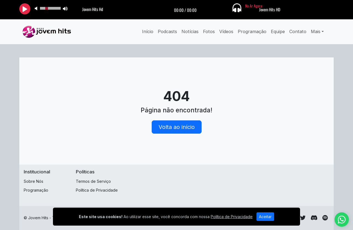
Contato (297, 31)
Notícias (190, 31)
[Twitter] (303, 218)
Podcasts (167, 31)
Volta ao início (177, 127)
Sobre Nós (33, 181)
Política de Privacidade (97, 190)
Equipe (278, 31)
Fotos (209, 31)
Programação (252, 31)
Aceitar (265, 216)
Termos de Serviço (93, 181)
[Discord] (314, 218)
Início (147, 31)
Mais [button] (315, 31)
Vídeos (226, 31)
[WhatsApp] (342, 219)
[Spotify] (325, 218)
